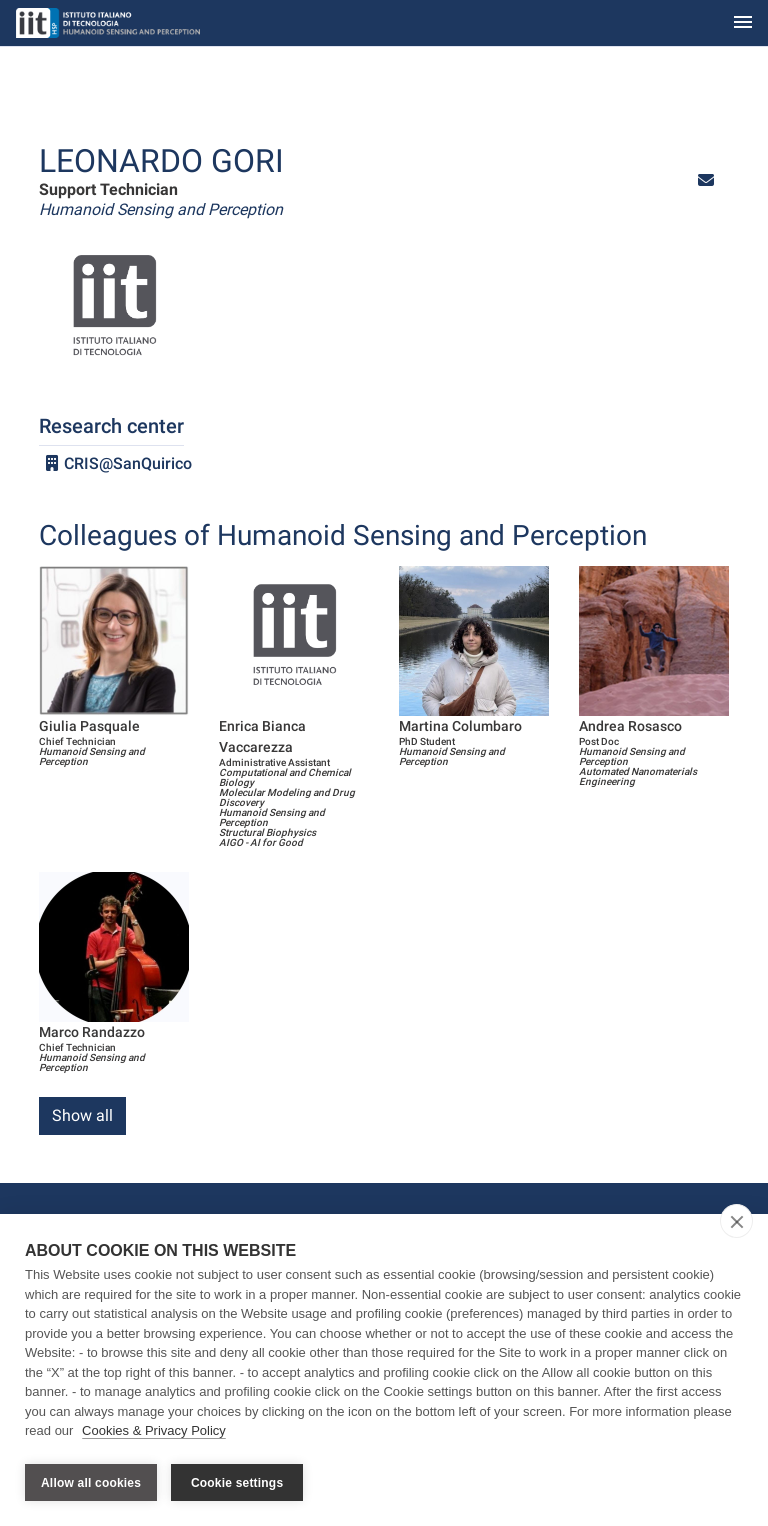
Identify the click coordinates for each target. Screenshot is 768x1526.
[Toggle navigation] (743, 23)
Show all (82, 1115)
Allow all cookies (91, 1483)
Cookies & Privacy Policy (154, 1434)
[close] (736, 1225)
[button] (706, 180)
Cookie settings (237, 1483)
